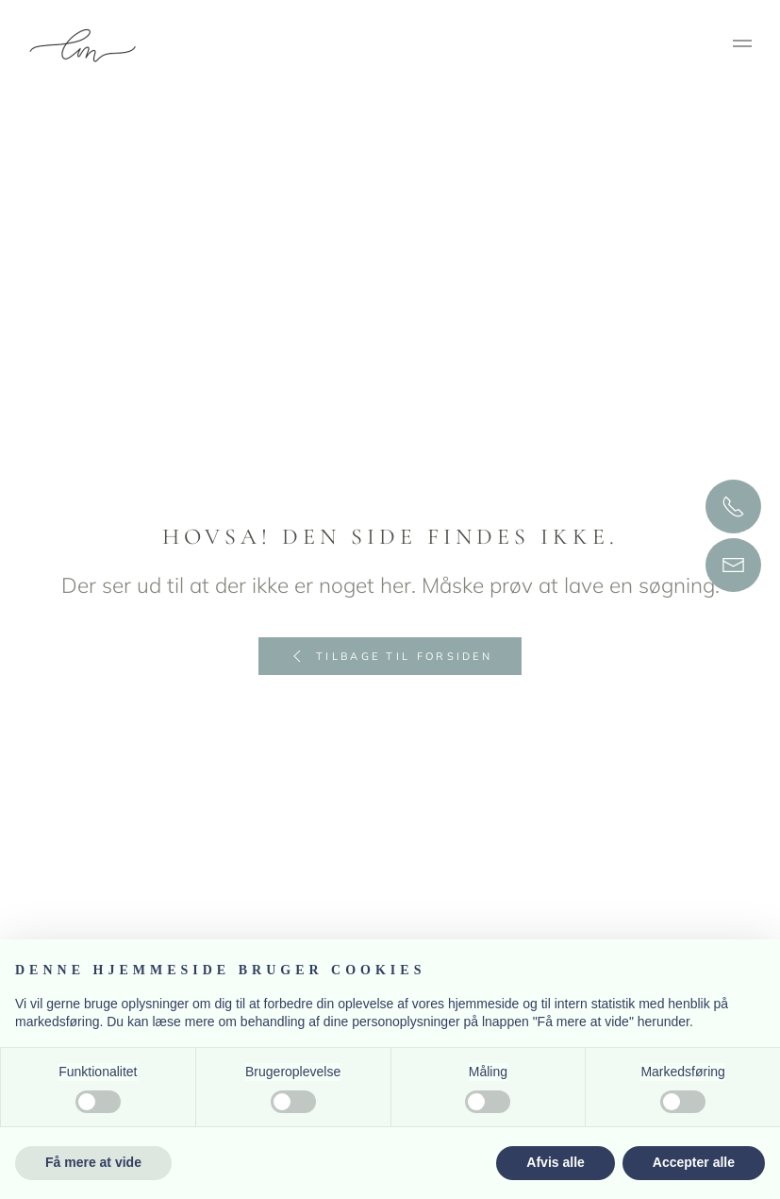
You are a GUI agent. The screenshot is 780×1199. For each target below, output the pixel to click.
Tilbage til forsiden (390, 656)
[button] (742, 46)
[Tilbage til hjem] (85, 46)
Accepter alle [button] (694, 1162)
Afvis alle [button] (555, 1162)
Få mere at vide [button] (93, 1162)
